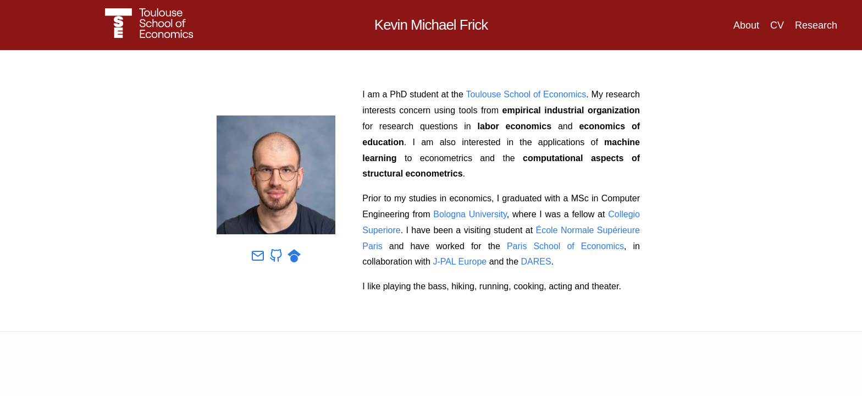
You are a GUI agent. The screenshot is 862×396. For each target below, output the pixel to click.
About (746, 25)
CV (777, 25)
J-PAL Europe (460, 261)
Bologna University (470, 214)
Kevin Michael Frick (431, 24)
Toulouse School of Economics (526, 94)
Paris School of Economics (565, 246)
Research (816, 25)
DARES (536, 261)
